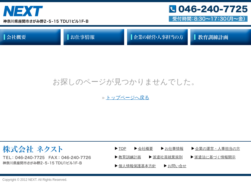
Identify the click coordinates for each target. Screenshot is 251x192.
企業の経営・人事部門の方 (157, 37)
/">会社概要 (30, 37)
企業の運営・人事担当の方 (217, 148)
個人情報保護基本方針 (137, 166)
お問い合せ (177, 166)
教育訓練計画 (220, 37)
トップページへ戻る (127, 97)
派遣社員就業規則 (168, 157)
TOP (122, 148)
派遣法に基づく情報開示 (215, 157)
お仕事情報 (94, 37)
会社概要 (145, 148)
